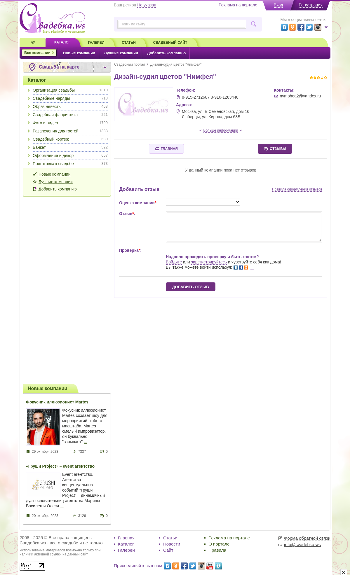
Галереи (126, 550)
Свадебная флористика (70, 114)
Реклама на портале (229, 537)
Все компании (37, 52)
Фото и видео (70, 122)
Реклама (238, 5)
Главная (126, 537)
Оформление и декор (70, 155)
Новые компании (55, 174)
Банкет (70, 147)
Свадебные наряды (70, 98)
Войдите (174, 262)
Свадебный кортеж (70, 139)
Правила (217, 550)
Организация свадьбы (70, 90)
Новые (79, 53)
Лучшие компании (56, 181)
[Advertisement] (67, 289)
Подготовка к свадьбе (70, 163)
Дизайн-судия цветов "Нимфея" (176, 64)
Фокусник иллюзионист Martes (57, 402)
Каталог (37, 80)
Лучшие (121, 53)
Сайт (168, 550)
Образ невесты (70, 106)
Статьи (170, 537)
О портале (218, 543)
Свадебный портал (129, 64)
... (85, 441)
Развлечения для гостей (70, 131)
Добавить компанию (58, 189)
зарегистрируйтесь (209, 262)
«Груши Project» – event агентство (60, 466)
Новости (171, 543)
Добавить (166, 53)
